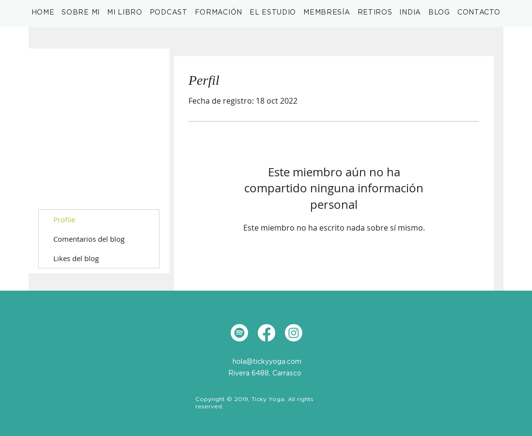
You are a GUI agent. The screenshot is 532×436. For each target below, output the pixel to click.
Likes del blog (76, 258)
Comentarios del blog (89, 239)
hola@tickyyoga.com (267, 361)
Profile (64, 219)
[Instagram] (293, 333)
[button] (125, 13)
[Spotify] (239, 333)
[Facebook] (266, 333)
